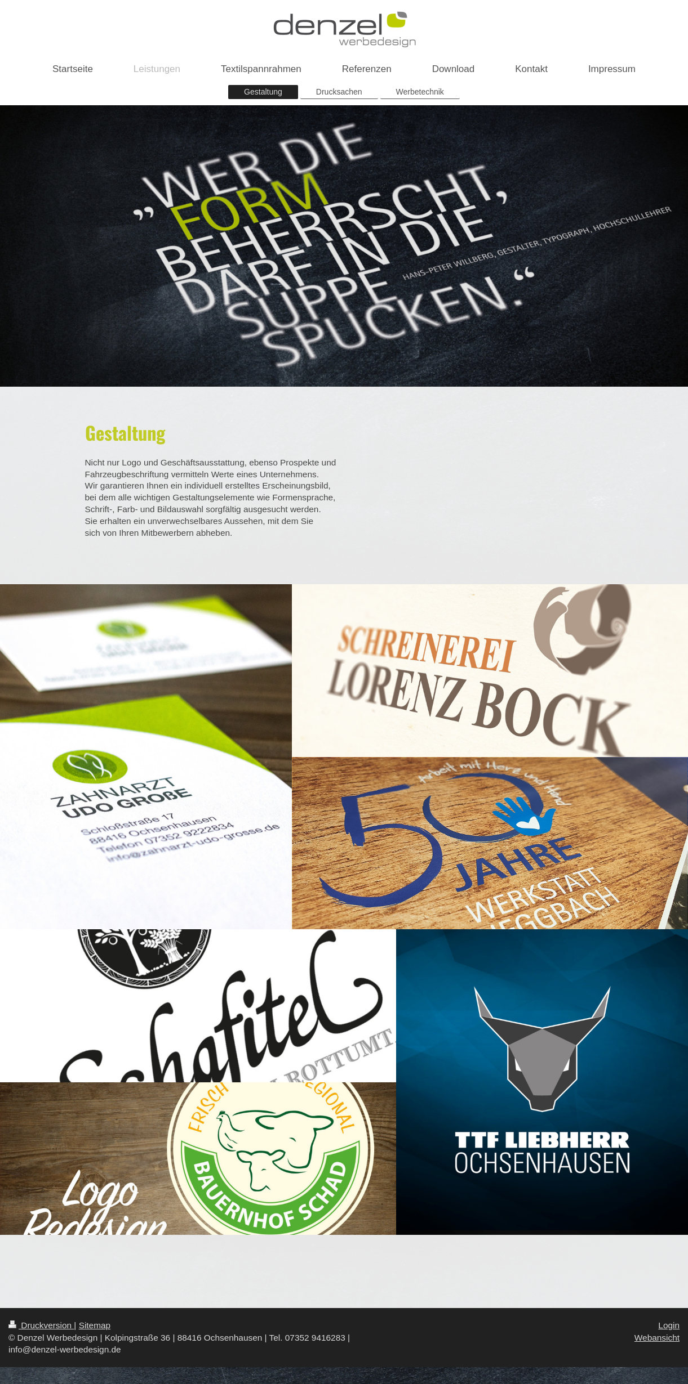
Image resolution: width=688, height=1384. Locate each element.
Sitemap (94, 1325)
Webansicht (657, 1337)
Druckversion (41, 1325)
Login (669, 1325)
